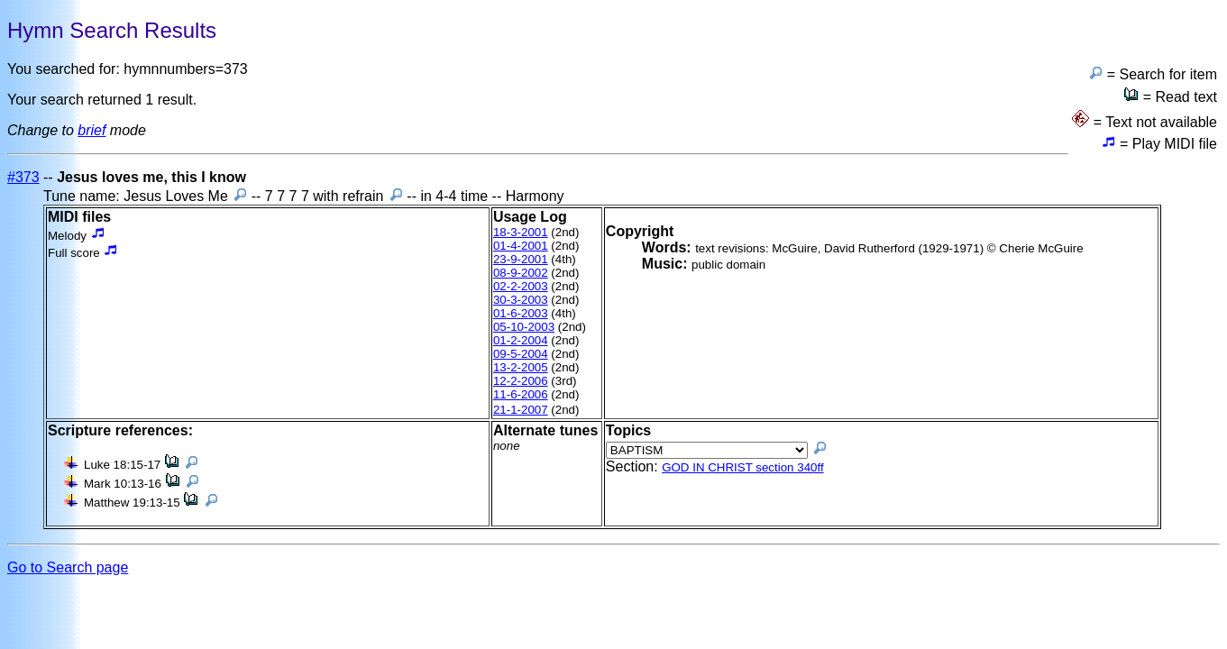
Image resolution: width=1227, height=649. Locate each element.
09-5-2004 (520, 354)
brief (91, 130)
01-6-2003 (520, 313)
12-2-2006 (520, 381)
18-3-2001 (520, 232)
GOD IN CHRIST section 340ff (743, 467)
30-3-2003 (520, 299)
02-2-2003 (520, 286)
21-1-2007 (520, 409)
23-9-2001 (520, 259)
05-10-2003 (523, 327)
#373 (23, 177)
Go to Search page (67, 567)
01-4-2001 (520, 245)
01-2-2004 (520, 340)
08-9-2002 (520, 272)
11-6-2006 (520, 394)
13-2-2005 (520, 367)
